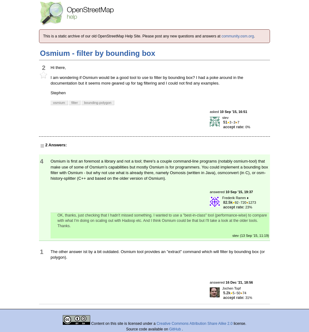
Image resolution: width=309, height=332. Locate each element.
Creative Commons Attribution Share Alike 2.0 (195, 323)
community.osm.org (238, 36)
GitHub (175, 329)
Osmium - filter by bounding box (97, 53)
